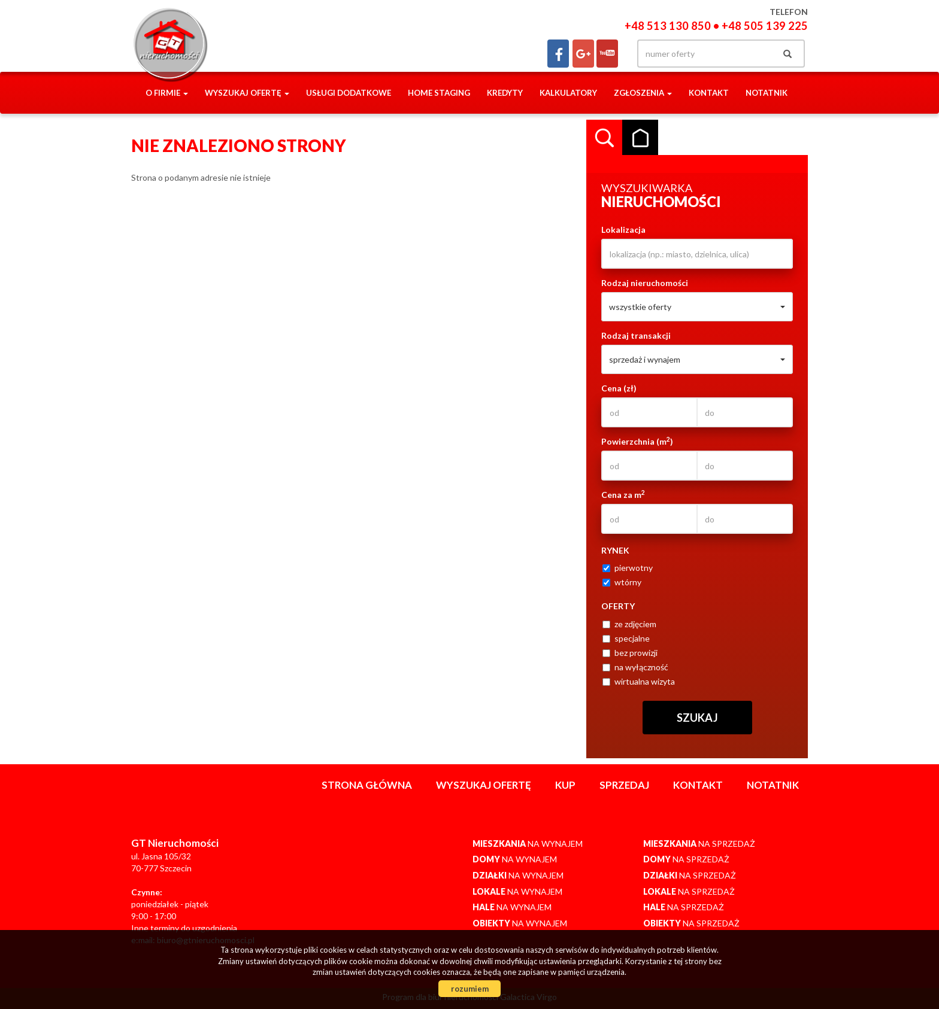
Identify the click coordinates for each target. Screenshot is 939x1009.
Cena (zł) (619, 388)
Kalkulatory (568, 93)
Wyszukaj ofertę (483, 785)
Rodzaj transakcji (636, 335)
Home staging (439, 93)
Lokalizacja (623, 229)
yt (607, 53)
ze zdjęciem (629, 624)
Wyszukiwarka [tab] (604, 138)
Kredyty (505, 93)
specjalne (626, 638)
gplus (583, 53)
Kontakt (709, 93)
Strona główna (367, 785)
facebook (558, 53)
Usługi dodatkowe (348, 93)
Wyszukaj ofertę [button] (247, 93)
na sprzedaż (699, 843)
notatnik (766, 93)
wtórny (621, 582)
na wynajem (527, 843)
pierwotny (627, 568)
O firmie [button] (167, 93)
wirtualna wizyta (638, 681)
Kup (565, 785)
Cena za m (623, 494)
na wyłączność (635, 667)
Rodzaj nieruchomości (644, 283)
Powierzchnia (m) (637, 441)
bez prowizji (630, 653)
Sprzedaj (624, 785)
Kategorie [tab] (640, 138)
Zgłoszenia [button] (643, 93)
